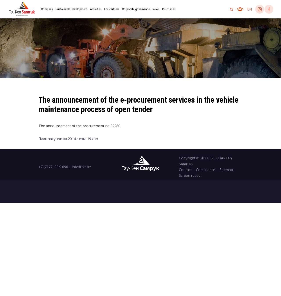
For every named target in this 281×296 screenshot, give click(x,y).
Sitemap (226, 169)
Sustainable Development (71, 9)
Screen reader (190, 175)
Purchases (169, 9)
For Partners (111, 9)
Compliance (205, 169)
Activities (96, 9)
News (156, 9)
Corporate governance (136, 9)
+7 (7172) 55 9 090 (53, 166)
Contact (185, 169)
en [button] (249, 9)
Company (47, 9)
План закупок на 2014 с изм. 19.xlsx (68, 138)
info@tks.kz (81, 166)
